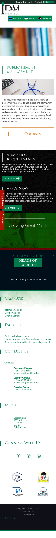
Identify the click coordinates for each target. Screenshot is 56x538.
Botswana (17, 18)
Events (17, 424)
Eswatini (47, 18)
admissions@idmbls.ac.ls (26, 382)
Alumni (28, 2)
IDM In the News (22, 420)
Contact (38, 2)
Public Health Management (16, 336)
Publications (20, 427)
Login (48, 2)
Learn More (9, 178)
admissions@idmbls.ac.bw (26, 373)
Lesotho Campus (12, 312)
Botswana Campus (13, 310)
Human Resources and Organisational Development (28, 339)
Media (19, 2)
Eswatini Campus (12, 315)
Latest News (20, 417)
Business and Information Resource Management (27, 342)
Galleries (18, 422)
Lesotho (32, 18)
